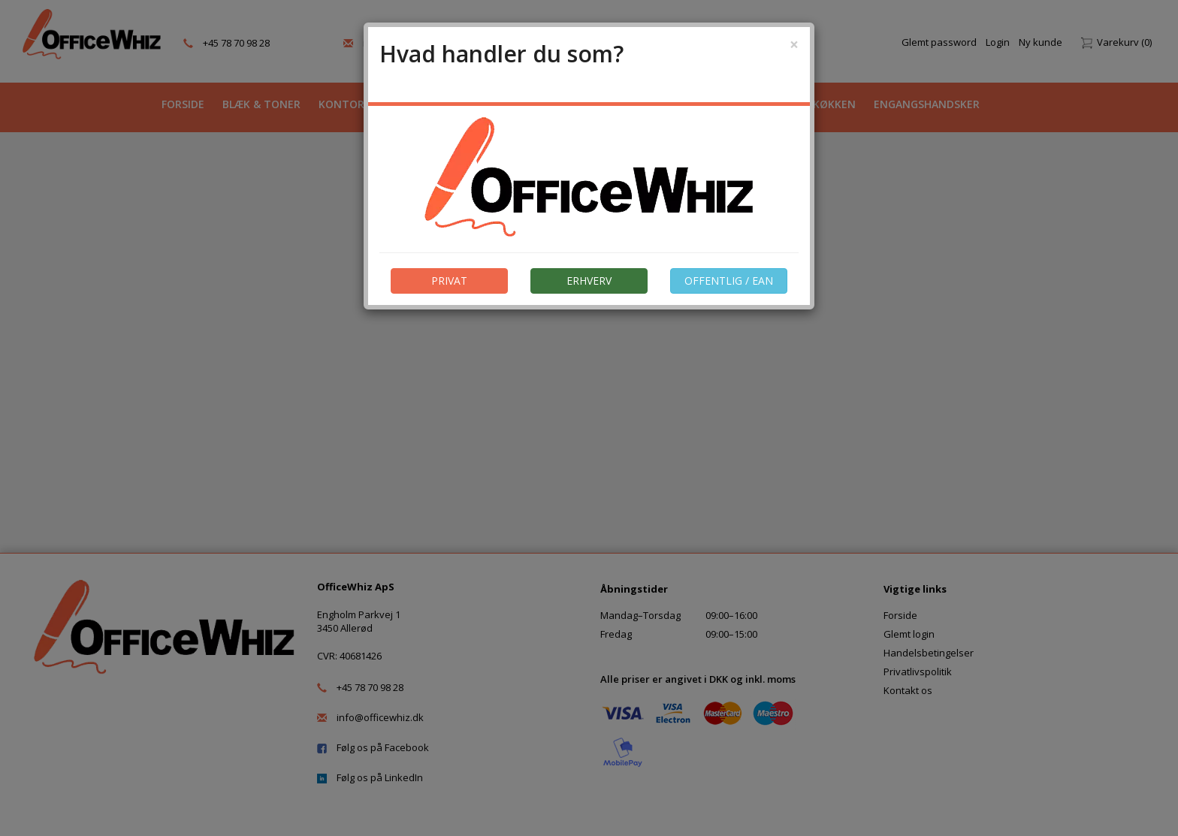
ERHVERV (589, 280)
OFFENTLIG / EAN (728, 280)
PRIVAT (449, 280)
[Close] (794, 45)
